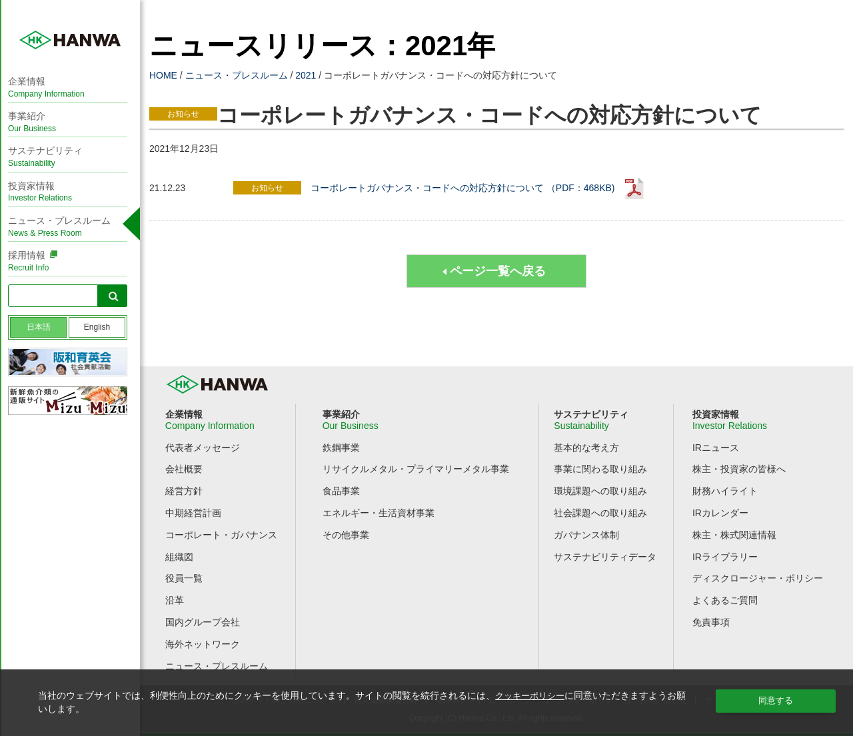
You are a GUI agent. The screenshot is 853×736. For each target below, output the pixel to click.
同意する (775, 700)
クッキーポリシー (532, 695)
